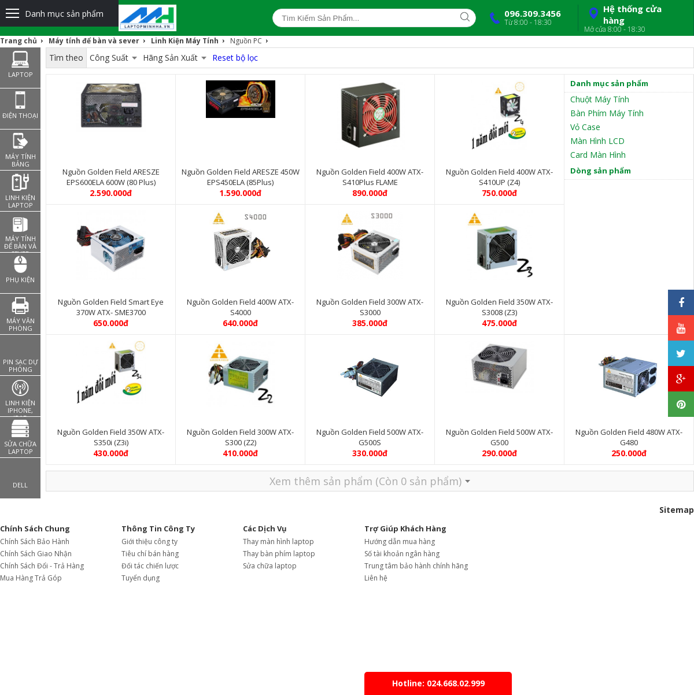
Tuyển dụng (140, 578)
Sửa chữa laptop (270, 566)
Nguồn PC (246, 41)
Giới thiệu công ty (149, 541)
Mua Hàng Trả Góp (31, 578)
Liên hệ (375, 578)
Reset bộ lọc (235, 57)
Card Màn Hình (598, 154)
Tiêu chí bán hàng (150, 554)
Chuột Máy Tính (599, 99)
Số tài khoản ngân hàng (402, 554)
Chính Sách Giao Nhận (36, 554)
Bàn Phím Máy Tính (607, 113)
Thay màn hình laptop (278, 541)
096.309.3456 (523, 17)
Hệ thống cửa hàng (634, 18)
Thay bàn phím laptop (279, 554)
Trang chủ (18, 41)
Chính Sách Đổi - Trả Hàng (42, 566)
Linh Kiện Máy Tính (185, 41)
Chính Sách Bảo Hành (34, 541)
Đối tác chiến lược (150, 566)
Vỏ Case (585, 126)
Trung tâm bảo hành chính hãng (416, 566)
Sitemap (676, 509)
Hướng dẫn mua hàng (399, 541)
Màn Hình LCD (597, 140)
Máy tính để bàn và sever (94, 41)
